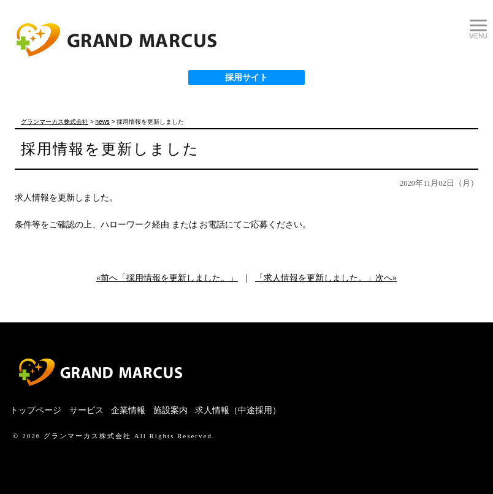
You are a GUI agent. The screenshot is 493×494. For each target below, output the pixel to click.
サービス (86, 410)
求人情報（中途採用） (238, 410)
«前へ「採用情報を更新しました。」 (167, 278)
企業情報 (128, 410)
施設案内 (170, 410)
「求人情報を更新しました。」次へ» (326, 278)
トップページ (35, 410)
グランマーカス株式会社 (87, 435)
